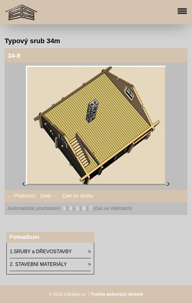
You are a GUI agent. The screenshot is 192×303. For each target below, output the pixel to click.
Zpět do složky (77, 195)
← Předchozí (22, 195)
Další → (49, 195)
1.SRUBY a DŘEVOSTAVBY (41, 251)
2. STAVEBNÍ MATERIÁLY (38, 264)
